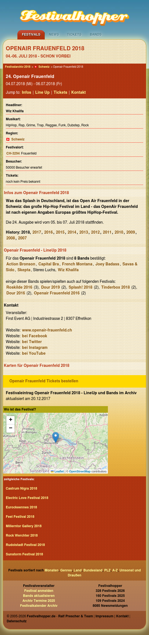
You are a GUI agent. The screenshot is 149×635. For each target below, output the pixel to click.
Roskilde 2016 (19, 287)
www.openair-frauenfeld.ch (47, 330)
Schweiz (43, 67)
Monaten (51, 570)
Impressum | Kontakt (112, 616)
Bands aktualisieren (39, 595)
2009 (130, 232)
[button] (55, 437)
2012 (95, 232)
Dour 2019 (50, 287)
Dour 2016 (15, 293)
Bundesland (92, 570)
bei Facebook (34, 336)
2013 (83, 232)
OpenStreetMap (80, 471)
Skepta (23, 270)
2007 (22, 238)
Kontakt (78, 93)
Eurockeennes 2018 (21, 507)
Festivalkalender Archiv (39, 605)
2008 (10, 238)
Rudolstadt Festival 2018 (25, 545)
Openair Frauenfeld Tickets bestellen (43, 381)
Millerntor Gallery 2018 (24, 526)
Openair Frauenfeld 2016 (57, 293)
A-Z (115, 570)
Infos (26, 93)
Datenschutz (16, 621)
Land (78, 570)
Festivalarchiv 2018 (17, 67)
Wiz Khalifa (68, 270)
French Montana (77, 264)
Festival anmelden (38, 590)
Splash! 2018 (80, 287)
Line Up (42, 93)
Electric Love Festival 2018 (27, 498)
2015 (60, 232)
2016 (48, 232)
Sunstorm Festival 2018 (24, 554)
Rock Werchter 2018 (22, 535)
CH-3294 (13, 153)
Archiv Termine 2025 (38, 600)
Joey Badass (107, 264)
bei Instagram (35, 348)
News (54, 34)
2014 (72, 232)
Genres (66, 570)
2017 (37, 232)
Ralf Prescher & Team (75, 616)
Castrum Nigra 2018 (21, 488)
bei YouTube (34, 354)
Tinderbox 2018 (115, 287)
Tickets (74, 34)
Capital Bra (48, 264)
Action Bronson (20, 264)
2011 (107, 232)
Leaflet (57, 471)
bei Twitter (32, 342)
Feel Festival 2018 (20, 516)
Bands (96, 34)
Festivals (31, 34)
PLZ (107, 570)
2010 (119, 232)
